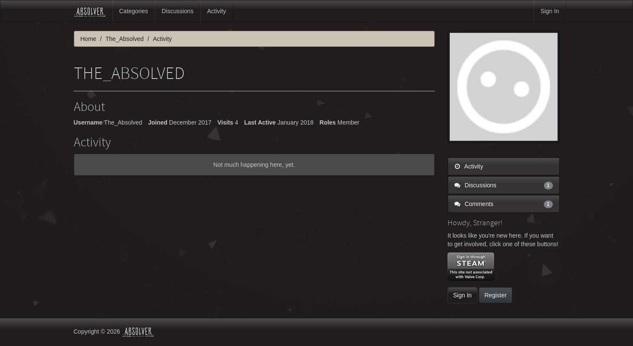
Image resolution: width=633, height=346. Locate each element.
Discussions (178, 11)
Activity (216, 11)
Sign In (550, 11)
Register (495, 295)
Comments (503, 204)
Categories (133, 11)
